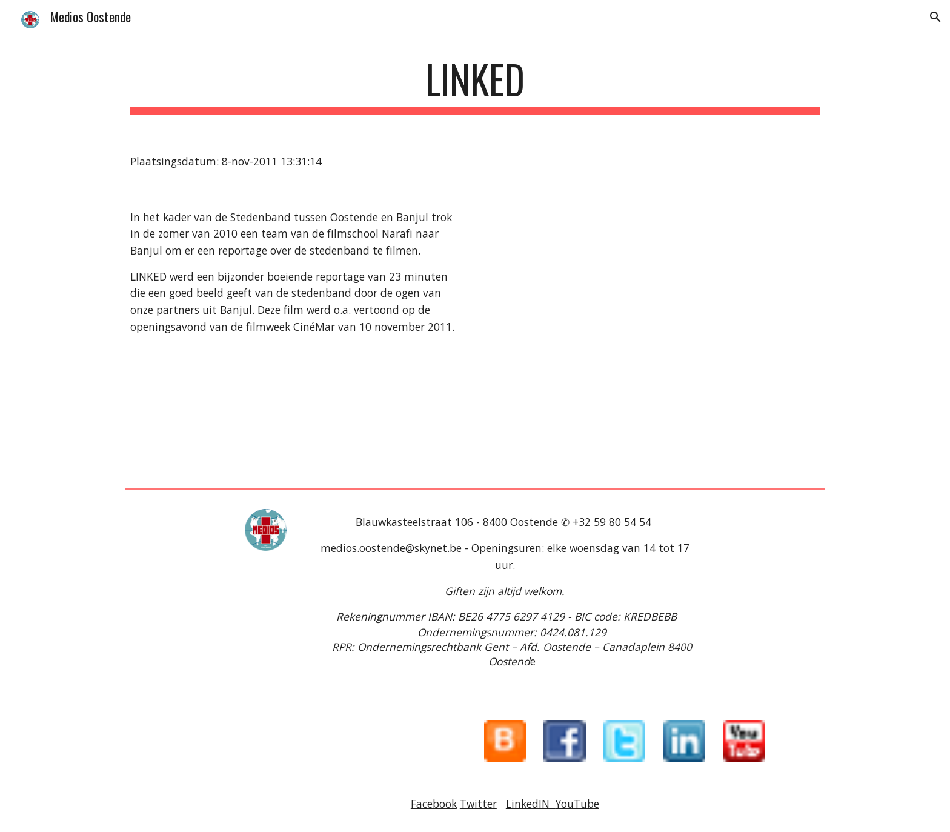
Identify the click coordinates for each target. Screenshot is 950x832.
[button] (935, 17)
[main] (475, 85)
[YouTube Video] (654, 337)
